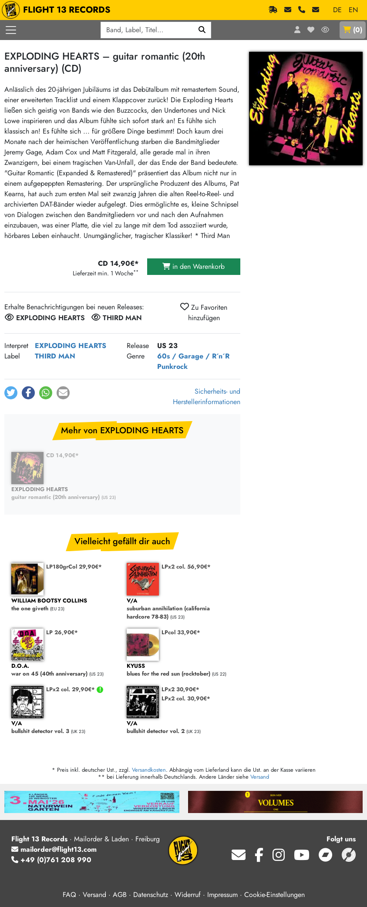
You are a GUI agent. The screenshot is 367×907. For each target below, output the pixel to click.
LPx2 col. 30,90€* (186, 698)
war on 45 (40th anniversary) (64, 670)
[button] (10, 392)
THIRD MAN (55, 356)
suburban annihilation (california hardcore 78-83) (180, 609)
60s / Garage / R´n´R (193, 356)
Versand (259, 777)
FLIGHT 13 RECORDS (58, 10)
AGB (120, 895)
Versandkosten (149, 770)
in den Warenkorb (193, 266)
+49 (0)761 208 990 (51, 860)
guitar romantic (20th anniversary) (64, 493)
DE (337, 10)
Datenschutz (150, 895)
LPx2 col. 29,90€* (71, 689)
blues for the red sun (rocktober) (180, 670)
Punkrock (172, 366)
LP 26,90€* (62, 632)
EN (353, 10)
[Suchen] (202, 30)
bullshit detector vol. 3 (64, 727)
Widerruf (188, 895)
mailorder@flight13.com (54, 849)
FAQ (69, 895)
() (352, 30)
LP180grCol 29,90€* (74, 566)
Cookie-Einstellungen (274, 895)
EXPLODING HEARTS (70, 346)
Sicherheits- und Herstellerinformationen (206, 396)
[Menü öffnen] (10, 30)
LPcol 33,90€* (181, 632)
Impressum (222, 895)
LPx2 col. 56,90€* (186, 566)
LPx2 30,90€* (180, 689)
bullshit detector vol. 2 (180, 727)
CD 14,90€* (62, 455)
